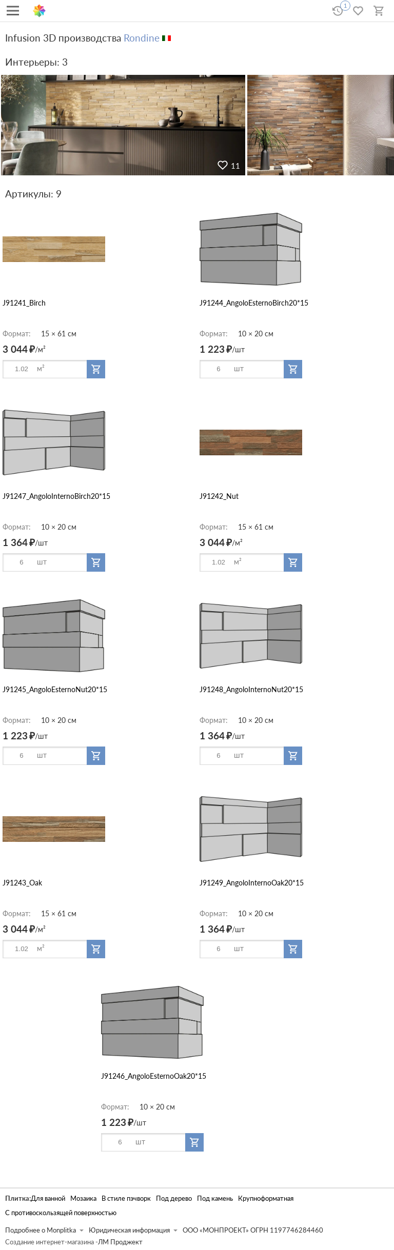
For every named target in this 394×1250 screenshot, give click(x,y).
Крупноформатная (265, 1198)
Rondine (142, 38)
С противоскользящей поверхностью (60, 1213)
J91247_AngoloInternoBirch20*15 (56, 496)
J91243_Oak (22, 882)
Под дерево (174, 1198)
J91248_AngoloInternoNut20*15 (251, 689)
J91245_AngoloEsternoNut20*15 (55, 689)
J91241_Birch (24, 302)
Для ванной (48, 1198)
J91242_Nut (219, 496)
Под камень (215, 1198)
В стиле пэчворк (126, 1198)
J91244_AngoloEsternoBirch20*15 (254, 302)
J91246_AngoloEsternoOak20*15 (153, 1076)
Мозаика (83, 1198)
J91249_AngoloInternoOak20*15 (252, 882)
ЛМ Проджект (120, 1242)
